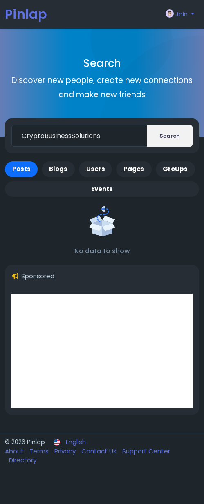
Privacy (65, 451)
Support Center (146, 451)
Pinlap (26, 14)
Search (169, 136)
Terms (39, 451)
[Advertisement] (102, 351)
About (15, 451)
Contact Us (99, 451)
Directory (22, 460)
